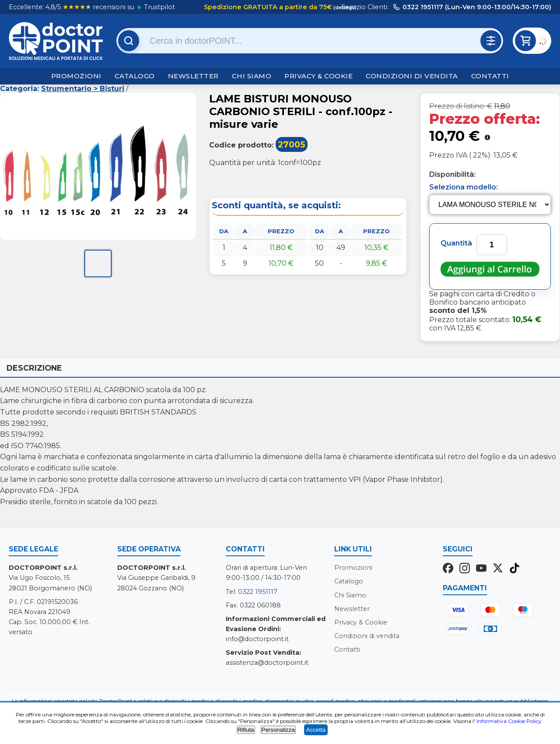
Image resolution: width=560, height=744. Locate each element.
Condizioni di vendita (412, 76)
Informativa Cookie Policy (509, 721)
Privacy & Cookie (318, 76)
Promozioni (76, 76)
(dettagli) (344, 7)
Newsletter (193, 76)
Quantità (456, 243)
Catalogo (135, 76)
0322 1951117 (257, 592)
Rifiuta (246, 729)
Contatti (490, 76)
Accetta (316, 729)
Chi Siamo (252, 76)
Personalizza (278, 729)
